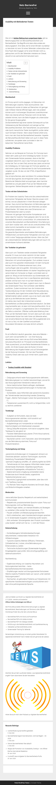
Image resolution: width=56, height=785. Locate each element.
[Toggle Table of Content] (24, 63)
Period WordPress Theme (22, 783)
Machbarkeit (12, 66)
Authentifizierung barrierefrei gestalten (20, 731)
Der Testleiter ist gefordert (16, 74)
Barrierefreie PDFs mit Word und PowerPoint (22, 617)
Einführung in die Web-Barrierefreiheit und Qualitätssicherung (28, 624)
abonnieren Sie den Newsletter (25, 675)
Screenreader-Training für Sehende (19, 629)
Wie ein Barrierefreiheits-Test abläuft (19, 743)
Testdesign (11, 84)
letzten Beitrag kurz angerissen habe (28, 38)
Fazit (9, 76)
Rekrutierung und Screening (17, 81)
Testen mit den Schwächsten (17, 71)
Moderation (13, 89)
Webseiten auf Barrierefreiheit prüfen (20, 627)
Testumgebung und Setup (16, 87)
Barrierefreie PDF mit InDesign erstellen (20, 622)
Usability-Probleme (14, 68)
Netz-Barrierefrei (28, 5)
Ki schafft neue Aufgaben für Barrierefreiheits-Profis (25, 756)
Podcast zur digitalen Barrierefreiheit (35, 714)
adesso (46, 637)
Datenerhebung (14, 92)
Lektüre (10, 79)
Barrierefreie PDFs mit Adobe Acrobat (20, 619)
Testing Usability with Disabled (19, 367)
